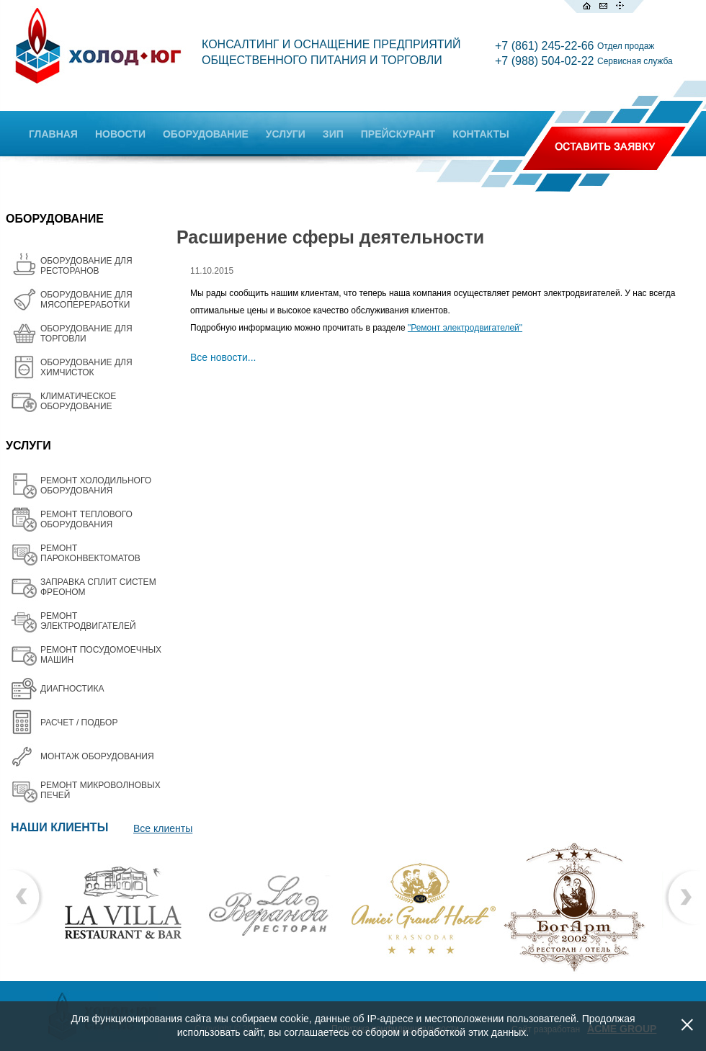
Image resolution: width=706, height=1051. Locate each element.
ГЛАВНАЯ (53, 134)
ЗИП (333, 134)
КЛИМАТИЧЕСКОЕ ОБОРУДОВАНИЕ (78, 401)
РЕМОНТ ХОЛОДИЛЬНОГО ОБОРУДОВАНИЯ (95, 485)
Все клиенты (162, 828)
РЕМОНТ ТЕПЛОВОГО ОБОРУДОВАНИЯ (86, 519)
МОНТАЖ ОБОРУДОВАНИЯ (97, 756)
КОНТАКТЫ (480, 134)
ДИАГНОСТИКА (72, 689)
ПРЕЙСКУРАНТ (398, 134)
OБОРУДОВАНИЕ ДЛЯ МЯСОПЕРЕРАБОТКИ (86, 300)
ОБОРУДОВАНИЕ (206, 134)
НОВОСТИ (120, 134)
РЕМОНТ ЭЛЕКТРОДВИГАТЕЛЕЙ (88, 621)
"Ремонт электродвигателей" (465, 328)
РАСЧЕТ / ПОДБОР (78, 722)
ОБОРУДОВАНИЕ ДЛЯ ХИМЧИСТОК (86, 367)
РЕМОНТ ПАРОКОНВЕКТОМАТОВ (90, 553)
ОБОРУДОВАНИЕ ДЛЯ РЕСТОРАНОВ (86, 266)
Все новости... (223, 357)
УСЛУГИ (285, 134)
